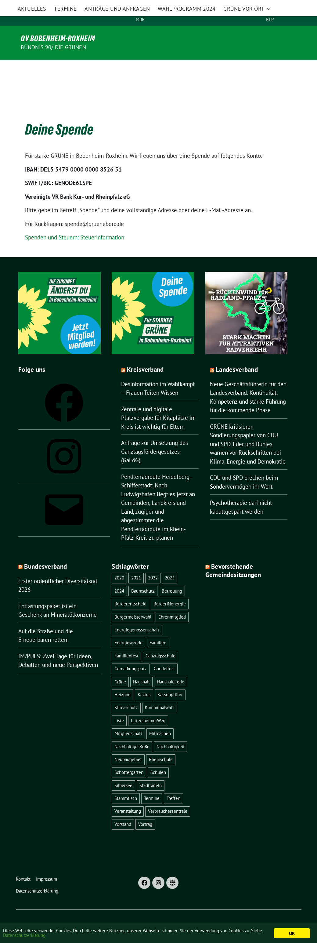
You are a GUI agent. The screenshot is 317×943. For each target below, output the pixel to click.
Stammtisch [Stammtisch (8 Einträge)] (125, 785)
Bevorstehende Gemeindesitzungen (233, 557)
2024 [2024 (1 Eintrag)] (119, 578)
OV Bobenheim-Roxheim (58, 38)
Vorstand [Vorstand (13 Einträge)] (122, 811)
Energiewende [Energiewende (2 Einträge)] (128, 630)
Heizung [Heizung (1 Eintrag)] (122, 682)
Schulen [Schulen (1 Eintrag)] (158, 759)
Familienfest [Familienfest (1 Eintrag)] (126, 643)
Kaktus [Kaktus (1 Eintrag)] (144, 682)
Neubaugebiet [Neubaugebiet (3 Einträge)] (128, 746)
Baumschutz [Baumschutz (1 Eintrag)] (143, 578)
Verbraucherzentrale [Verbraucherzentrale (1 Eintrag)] (167, 798)
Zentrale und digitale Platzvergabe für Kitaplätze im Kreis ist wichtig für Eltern (158, 405)
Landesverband (237, 357)
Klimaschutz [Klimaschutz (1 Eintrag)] (126, 694)
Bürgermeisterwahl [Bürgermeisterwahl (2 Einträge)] (132, 604)
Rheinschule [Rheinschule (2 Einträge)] (161, 746)
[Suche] (287, 13)
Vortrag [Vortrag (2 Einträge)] (145, 811)
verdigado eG (134, 919)
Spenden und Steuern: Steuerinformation (74, 224)
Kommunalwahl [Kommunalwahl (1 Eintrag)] (160, 694)
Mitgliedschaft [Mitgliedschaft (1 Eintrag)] (128, 720)
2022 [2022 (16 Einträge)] (153, 565)
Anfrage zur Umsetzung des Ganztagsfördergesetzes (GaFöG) (154, 438)
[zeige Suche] (296, 13)
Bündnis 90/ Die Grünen (53, 47)
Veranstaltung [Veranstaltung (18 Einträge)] (127, 798)
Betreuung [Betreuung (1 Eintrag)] (172, 578)
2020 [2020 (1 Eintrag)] (119, 565)
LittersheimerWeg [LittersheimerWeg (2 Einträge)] (148, 708)
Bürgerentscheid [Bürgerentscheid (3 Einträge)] (130, 591)
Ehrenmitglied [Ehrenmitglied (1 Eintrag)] (172, 604)
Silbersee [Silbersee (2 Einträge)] (123, 772)
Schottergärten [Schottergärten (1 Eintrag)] (128, 759)
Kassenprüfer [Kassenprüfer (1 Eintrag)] (170, 682)
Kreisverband (145, 357)
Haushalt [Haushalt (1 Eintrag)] (141, 669)
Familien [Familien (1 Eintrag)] (157, 630)
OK (292, 933)
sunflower (63, 919)
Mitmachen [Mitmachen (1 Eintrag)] (160, 720)
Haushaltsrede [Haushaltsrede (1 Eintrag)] (170, 669)
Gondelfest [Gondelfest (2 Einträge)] (164, 656)
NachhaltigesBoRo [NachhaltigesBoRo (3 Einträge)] (131, 734)
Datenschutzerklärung (67, 936)
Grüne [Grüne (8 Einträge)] (120, 669)
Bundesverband (45, 553)
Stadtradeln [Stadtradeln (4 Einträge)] (150, 772)
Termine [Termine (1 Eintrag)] (152, 785)
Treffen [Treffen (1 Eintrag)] (173, 785)
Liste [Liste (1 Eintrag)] (119, 708)
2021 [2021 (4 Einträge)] (136, 565)
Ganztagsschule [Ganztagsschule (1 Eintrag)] (160, 643)
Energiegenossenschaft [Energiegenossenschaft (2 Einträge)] (136, 617)
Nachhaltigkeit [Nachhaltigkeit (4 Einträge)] (171, 734)
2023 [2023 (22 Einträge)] (170, 565)
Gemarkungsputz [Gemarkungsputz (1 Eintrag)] (130, 656)
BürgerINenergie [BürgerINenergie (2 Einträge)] (169, 591)
